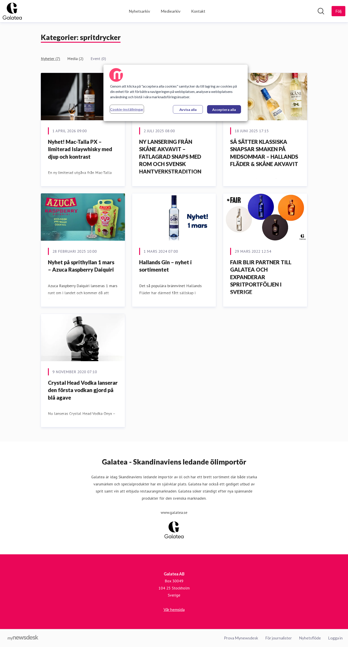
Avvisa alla (188, 109)
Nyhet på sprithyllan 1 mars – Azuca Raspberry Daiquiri (81, 266)
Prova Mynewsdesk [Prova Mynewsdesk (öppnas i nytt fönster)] (241, 637)
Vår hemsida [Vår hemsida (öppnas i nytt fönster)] (174, 609)
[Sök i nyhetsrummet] (320, 11)
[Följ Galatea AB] (338, 11)
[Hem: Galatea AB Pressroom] (12, 11)
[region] (175, 93)
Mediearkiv (170, 11)
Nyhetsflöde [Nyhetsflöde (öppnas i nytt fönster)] (310, 637)
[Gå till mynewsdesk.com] (23, 638)
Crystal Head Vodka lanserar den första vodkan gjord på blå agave (83, 390)
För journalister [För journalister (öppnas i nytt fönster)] (278, 637)
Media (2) (75, 58)
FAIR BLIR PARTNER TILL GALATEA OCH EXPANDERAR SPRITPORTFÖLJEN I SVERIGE (260, 277)
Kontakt (198, 11)
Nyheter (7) (50, 58)
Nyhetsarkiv (139, 11)
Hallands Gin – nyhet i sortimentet (165, 266)
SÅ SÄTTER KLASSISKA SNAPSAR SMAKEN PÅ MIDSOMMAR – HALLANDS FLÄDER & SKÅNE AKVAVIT (264, 152)
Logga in (335, 637)
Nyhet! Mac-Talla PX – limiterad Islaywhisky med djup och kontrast (80, 149)
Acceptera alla (224, 109)
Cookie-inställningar (127, 109)
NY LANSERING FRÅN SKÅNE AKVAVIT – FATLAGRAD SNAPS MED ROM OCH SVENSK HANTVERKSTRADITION (170, 156)
